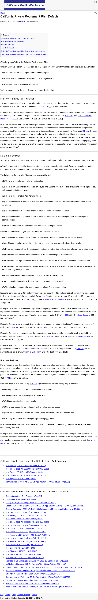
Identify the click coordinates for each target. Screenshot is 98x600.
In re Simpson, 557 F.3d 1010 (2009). (22, 551)
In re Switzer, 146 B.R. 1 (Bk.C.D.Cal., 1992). (25, 557)
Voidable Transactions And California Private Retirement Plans (32, 583)
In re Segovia (83, 315)
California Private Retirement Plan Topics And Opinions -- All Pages (24, 54)
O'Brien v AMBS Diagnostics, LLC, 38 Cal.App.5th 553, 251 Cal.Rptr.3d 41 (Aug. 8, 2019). (44, 567)
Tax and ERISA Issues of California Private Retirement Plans (32, 580)
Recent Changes (23, 595)
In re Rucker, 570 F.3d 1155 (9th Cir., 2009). (24, 545)
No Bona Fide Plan (7, 45)
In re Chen (48, 327)
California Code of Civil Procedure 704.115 (24, 496)
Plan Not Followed (7, 48)
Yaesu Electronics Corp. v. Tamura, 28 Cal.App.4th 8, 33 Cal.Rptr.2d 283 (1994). (40, 587)
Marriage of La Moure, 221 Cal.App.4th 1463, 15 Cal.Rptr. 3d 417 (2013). (37, 561)
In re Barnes (84, 336)
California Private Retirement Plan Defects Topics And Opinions (23, 51)
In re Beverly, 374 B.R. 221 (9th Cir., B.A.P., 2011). (27, 515)
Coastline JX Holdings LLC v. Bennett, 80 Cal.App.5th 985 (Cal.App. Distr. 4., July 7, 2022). (45, 506)
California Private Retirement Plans (21, 499)
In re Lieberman (34, 352)
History (7, 595)
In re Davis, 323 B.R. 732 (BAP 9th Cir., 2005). (26, 532)
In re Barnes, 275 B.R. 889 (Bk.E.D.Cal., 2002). (26, 465)
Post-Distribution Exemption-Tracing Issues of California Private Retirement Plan (40, 570)
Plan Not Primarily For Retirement (12, 41)
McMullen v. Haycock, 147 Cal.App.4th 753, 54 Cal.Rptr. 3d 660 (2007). (36, 564)
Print (14, 595)
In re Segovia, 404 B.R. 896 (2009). (21, 478)
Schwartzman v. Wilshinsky (54, 299)
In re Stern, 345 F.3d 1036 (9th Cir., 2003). (24, 554)
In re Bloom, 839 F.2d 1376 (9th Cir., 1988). (24, 519)
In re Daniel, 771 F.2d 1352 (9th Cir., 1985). (24, 472)
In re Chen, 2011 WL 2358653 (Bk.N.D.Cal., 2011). (27, 469)
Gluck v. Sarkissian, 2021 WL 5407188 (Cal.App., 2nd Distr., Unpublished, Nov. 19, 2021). (44, 509)
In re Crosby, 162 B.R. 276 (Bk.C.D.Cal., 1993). (26, 525)
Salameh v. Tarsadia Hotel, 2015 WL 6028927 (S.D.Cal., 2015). (33, 574)
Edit (1, 595)
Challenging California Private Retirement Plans (17, 38)
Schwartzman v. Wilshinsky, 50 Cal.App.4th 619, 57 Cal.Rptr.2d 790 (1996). (38, 482)
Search (34, 595)
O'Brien (85, 131)
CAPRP (23, 21)
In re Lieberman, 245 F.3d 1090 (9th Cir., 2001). (26, 475)
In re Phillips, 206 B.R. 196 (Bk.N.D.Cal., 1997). (26, 541)
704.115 (44, 106)
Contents (6, 35)
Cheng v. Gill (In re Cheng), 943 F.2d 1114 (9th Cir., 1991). (31, 502)
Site (2, 13)
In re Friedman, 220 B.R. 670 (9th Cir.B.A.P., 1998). (28, 535)
